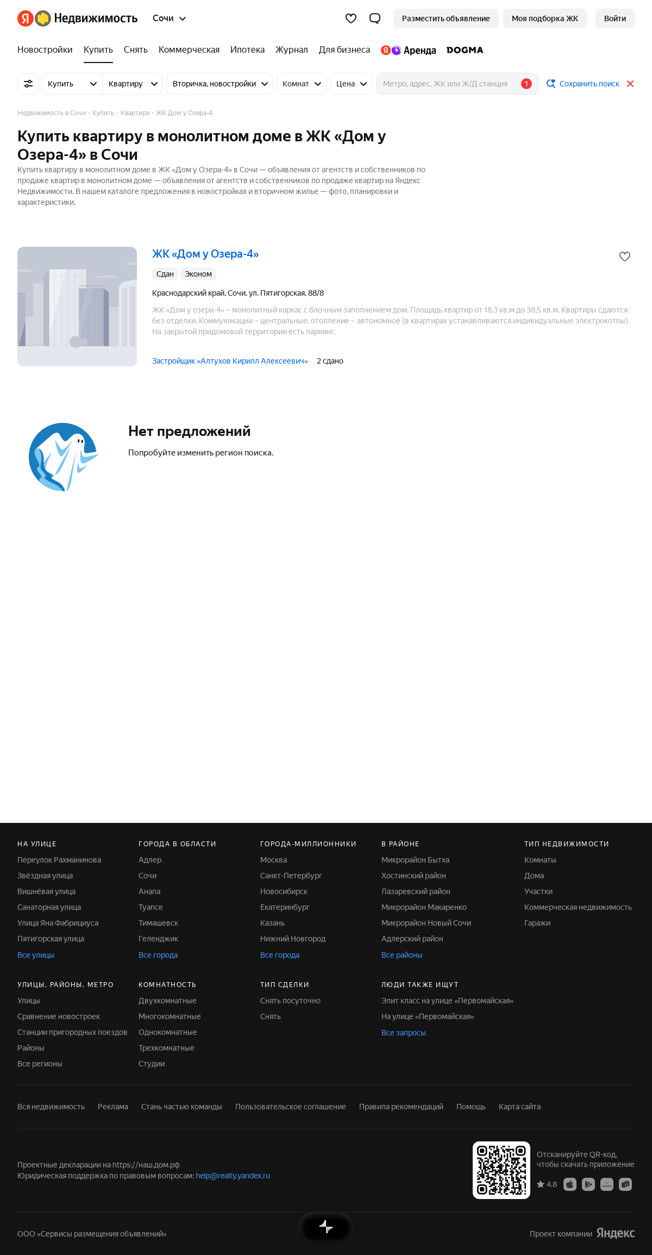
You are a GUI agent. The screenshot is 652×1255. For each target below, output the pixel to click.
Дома (534, 875)
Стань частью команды (181, 1106)
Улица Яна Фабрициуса (57, 923)
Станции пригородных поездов (72, 1032)
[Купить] (98, 50)
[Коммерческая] (189, 50)
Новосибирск (284, 891)
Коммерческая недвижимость (578, 907)
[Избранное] (351, 18)
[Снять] (135, 50)
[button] (375, 18)
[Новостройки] (47, 50)
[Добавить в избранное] (625, 256)
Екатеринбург (285, 907)
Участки (538, 891)
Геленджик (158, 938)
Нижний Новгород (292, 938)
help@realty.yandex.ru (233, 1175)
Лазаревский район (415, 891)
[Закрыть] (630, 83)
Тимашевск (158, 923)
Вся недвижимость (51, 1106)
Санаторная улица (49, 907)
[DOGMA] (462, 50)
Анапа (149, 891)
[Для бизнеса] (344, 50)
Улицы (28, 1000)
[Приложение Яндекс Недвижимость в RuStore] (625, 1183)
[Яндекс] (25, 18)
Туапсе (151, 907)
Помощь (471, 1106)
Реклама (113, 1106)
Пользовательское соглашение (290, 1106)
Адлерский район (412, 938)
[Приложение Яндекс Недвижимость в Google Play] (588, 1183)
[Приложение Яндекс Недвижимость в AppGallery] (606, 1183)
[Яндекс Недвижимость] (86, 18)
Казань (272, 923)
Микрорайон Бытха (415, 860)
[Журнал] (292, 50)
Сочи (147, 875)
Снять (270, 1016)
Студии (152, 1063)
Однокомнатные (168, 1032)
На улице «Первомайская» (427, 1016)
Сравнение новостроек (58, 1016)
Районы (31, 1048)
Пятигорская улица (50, 938)
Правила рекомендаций (401, 1106)
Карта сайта (520, 1106)
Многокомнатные (170, 1016)
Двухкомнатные (168, 1000)
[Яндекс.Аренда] (408, 50)
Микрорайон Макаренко (424, 907)
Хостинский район (413, 875)
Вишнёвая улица (46, 891)
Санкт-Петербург (291, 875)
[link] (615, 18)
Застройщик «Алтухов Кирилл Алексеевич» (230, 361)
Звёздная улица (45, 875)
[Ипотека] (247, 50)
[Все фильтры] (28, 84)
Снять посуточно (290, 1000)
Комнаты (540, 860)
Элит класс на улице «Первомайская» (447, 1000)
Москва (273, 860)
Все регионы (39, 1063)
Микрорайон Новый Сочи (426, 923)
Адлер (150, 860)
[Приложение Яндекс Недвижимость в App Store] (569, 1183)
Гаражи (537, 923)
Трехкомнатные (167, 1048)
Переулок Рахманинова (59, 860)
